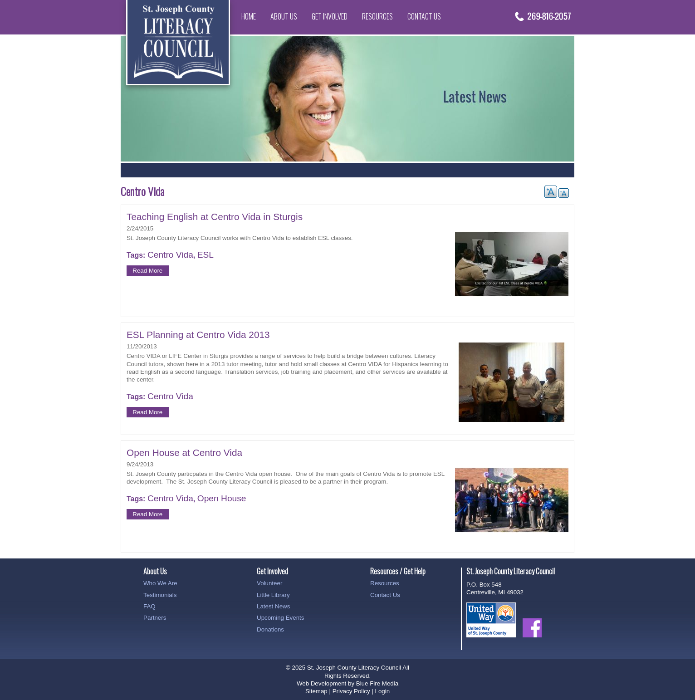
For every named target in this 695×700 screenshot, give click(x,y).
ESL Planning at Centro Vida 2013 (198, 334)
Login (382, 691)
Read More (147, 270)
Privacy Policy (351, 691)
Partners (154, 617)
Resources (377, 16)
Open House (221, 498)
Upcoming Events (280, 617)
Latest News (273, 606)
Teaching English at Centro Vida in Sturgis (215, 216)
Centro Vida (170, 254)
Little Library (273, 595)
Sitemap (316, 691)
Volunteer (269, 583)
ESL (205, 254)
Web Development (321, 683)
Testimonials (159, 595)
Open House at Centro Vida (184, 452)
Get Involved (330, 16)
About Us (283, 16)
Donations (270, 629)
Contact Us (424, 16)
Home (248, 16)
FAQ (149, 606)
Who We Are (160, 583)
